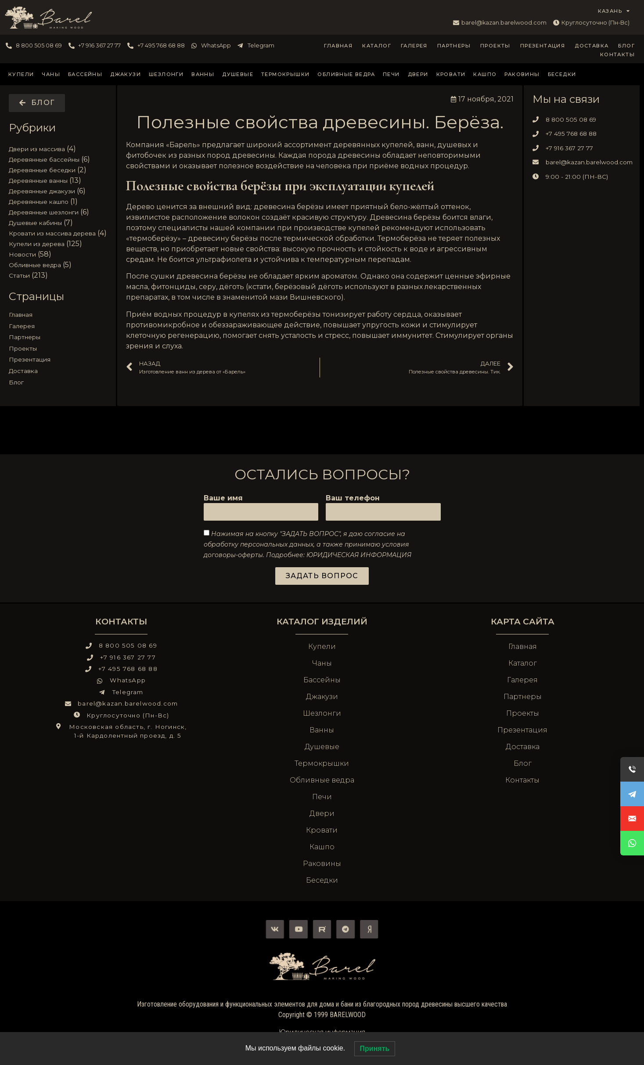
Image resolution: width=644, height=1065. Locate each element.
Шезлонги (166, 74)
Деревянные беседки (42, 170)
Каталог (376, 46)
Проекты (495, 46)
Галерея (414, 46)
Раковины (522, 74)
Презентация (542, 46)
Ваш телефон (353, 498)
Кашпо (484, 74)
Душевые (237, 74)
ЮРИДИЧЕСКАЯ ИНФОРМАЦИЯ (358, 555)
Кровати (451, 74)
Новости (22, 254)
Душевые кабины (35, 222)
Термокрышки (285, 74)
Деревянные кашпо (38, 201)
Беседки (562, 74)
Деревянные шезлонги (44, 212)
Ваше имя (223, 498)
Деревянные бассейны (44, 159)
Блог (626, 46)
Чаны (51, 74)
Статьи (19, 275)
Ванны (202, 74)
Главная (338, 46)
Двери (418, 74)
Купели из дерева (37, 243)
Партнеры (454, 46)
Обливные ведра (346, 74)
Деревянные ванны (38, 180)
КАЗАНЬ (614, 11)
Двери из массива (37, 148)
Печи (391, 74)
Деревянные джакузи (42, 191)
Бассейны (85, 74)
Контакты (617, 54)
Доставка (591, 46)
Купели (21, 74)
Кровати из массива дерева (52, 233)
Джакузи (125, 74)
